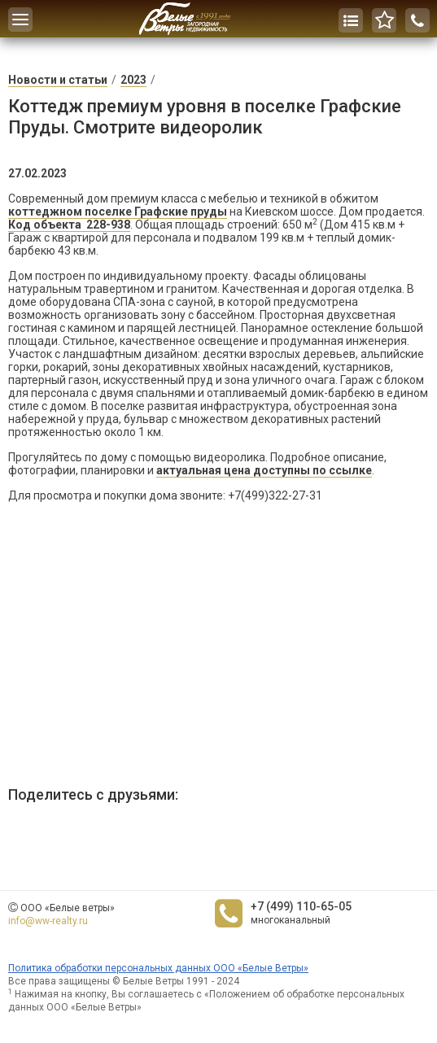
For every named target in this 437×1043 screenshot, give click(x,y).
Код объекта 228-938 (69, 224)
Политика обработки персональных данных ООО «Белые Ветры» (158, 968)
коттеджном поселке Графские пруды (117, 211)
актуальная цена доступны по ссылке (264, 470)
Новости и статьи (57, 79)
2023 (133, 79)
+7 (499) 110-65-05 (301, 906)
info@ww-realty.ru (48, 921)
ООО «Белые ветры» (67, 908)
